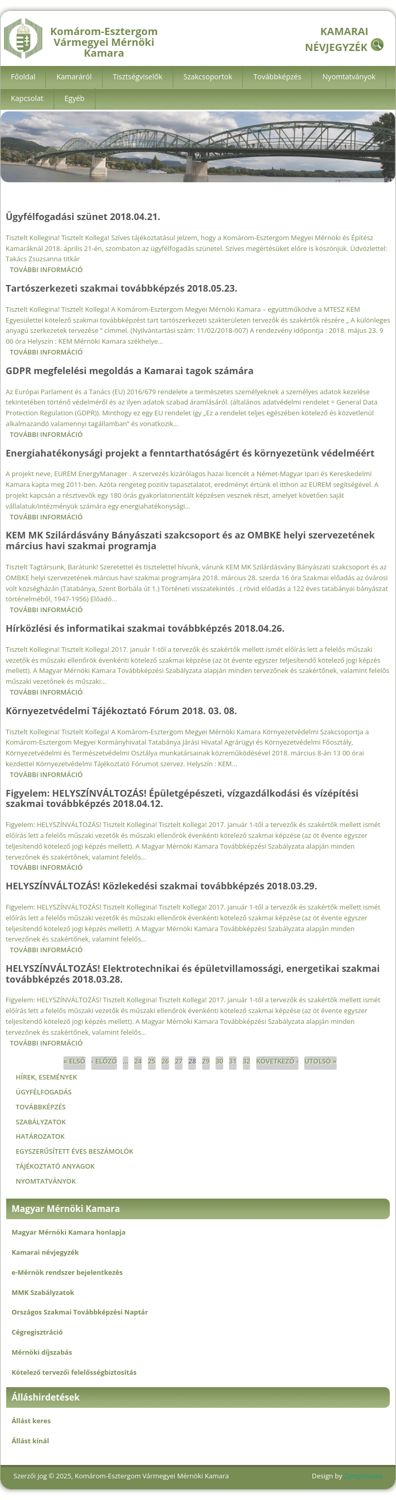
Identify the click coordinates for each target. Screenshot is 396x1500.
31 (233, 1061)
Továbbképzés (277, 76)
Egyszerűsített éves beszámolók (74, 1151)
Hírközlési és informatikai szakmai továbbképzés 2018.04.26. (145, 628)
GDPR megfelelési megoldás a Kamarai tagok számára (130, 370)
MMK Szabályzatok (42, 1292)
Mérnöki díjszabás (41, 1352)
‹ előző (104, 1061)
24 (138, 1061)
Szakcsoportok (208, 76)
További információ (46, 269)
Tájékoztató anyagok (54, 1166)
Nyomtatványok (348, 76)
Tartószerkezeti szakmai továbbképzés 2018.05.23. (121, 288)
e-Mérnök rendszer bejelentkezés (66, 1272)
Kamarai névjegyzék (44, 1252)
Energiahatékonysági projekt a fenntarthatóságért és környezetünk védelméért (190, 453)
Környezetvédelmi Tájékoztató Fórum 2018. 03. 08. (121, 710)
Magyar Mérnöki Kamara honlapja (68, 1232)
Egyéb (74, 98)
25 (152, 1061)
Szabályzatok (40, 1121)
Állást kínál (30, 1440)
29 (206, 1061)
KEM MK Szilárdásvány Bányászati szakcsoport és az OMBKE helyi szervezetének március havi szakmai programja (190, 540)
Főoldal (23, 76)
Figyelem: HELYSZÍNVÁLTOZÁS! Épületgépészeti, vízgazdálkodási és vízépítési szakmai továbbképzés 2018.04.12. (182, 798)
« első (74, 1061)
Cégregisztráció (36, 1332)
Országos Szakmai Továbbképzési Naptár (79, 1312)
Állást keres (31, 1420)
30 (219, 1061)
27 (179, 1061)
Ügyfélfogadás (43, 1092)
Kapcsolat (27, 98)
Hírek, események (46, 1077)
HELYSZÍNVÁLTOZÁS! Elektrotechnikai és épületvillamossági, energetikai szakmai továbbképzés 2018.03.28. (193, 973)
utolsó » (320, 1061)
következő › (277, 1061)
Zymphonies (363, 1475)
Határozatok (39, 1136)
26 (165, 1061)
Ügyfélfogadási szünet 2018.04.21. (83, 216)
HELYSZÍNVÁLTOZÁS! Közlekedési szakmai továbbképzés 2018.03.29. (161, 886)
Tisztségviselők (137, 76)
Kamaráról (73, 76)
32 (247, 1061)
